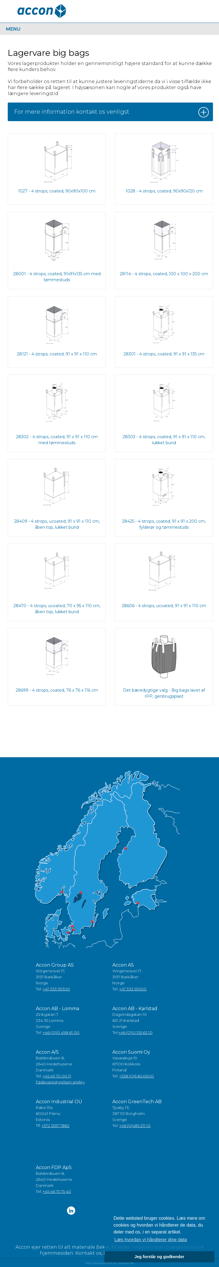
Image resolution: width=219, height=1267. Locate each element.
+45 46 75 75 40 (57, 1191)
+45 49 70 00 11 (57, 1076)
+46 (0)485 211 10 (134, 1125)
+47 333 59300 (56, 989)
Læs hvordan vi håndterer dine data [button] (150, 1239)
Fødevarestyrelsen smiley (60, 1082)
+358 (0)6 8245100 (136, 1076)
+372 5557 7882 (55, 1125)
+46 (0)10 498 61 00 (61, 1032)
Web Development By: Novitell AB (109, 1263)
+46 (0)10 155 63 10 (135, 1032)
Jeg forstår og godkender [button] (159, 1256)
